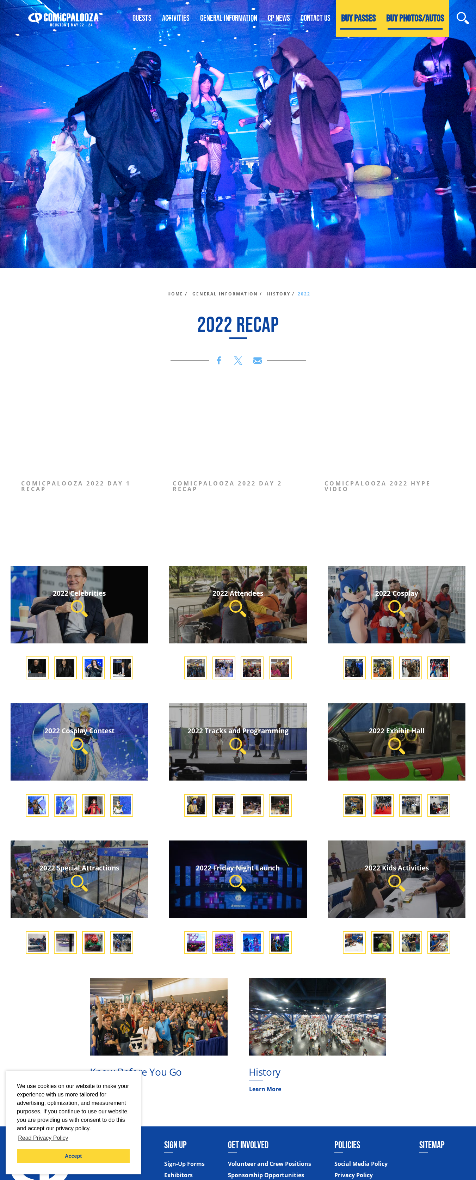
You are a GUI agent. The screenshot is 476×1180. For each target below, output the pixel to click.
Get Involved (248, 1145)
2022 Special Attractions (79, 877)
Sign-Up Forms (184, 1164)
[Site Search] (463, 18)
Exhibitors (178, 1175)
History (264, 1071)
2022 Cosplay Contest (79, 740)
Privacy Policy (353, 1175)
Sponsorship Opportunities (266, 1175)
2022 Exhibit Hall (397, 740)
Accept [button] (73, 1156)
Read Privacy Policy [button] (43, 1138)
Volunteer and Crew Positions (269, 1164)
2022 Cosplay (396, 602)
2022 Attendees (237, 602)
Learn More (265, 1089)
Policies (347, 1145)
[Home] (63, 18)
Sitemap (432, 1145)
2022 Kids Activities (397, 877)
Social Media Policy (361, 1164)
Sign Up (175, 1145)
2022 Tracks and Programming (238, 740)
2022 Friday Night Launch (238, 877)
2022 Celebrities (79, 602)
